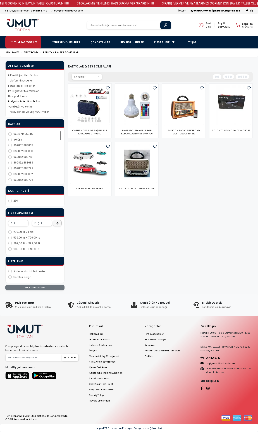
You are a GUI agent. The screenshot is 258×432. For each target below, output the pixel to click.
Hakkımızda (96, 334)
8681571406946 (23, 134)
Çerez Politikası (98, 367)
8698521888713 (22, 157)
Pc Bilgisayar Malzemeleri (23, 91)
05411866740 (210, 357)
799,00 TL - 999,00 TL (26, 243)
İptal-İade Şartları (99, 378)
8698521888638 (23, 151)
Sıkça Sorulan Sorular (101, 389)
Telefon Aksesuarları (20, 80)
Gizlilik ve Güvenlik (99, 339)
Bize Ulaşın (208, 326)
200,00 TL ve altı (23, 232)
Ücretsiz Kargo (22, 277)
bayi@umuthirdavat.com (217, 363)
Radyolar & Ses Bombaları (24, 101)
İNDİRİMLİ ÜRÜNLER (132, 42)
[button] (244, 25)
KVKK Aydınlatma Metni (102, 361)
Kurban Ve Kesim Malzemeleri (162, 350)
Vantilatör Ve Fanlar (20, 106)
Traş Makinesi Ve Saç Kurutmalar (28, 112)
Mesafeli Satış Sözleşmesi (104, 356)
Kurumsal (96, 326)
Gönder (70, 357)
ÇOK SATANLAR (100, 42)
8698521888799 (23, 168)
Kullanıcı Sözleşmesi (101, 345)
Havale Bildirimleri (99, 400)
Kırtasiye (150, 345)
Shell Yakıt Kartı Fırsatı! (101, 384)
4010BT (17, 139)
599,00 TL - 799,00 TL (26, 237)
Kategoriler (153, 326)
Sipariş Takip (96, 395)
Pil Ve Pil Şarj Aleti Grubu (23, 75)
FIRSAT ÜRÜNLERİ (164, 42)
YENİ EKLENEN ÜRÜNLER (66, 42)
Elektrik (149, 356)
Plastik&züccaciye (155, 339)
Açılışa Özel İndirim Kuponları (106, 373)
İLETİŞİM (191, 42)
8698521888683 (23, 162)
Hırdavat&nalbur (154, 334)
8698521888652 (23, 174)
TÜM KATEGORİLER (24, 42)
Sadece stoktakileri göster (29, 271)
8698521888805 (23, 145)
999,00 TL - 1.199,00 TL (27, 249)
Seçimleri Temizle (35, 287)
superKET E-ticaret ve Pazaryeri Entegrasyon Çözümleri (129, 428)
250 (15, 200)
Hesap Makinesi (17, 96)
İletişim (182, 10)
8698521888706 (23, 180)
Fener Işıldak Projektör (21, 86)
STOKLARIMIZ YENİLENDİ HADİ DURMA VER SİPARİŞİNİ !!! (132, 3)
